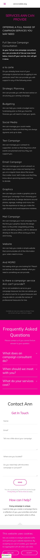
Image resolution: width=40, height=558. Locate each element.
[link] (20, 3)
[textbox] (20, 421)
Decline (11, 554)
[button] (5, 4)
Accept (29, 554)
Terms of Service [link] (24, 491)
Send (20, 482)
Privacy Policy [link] (12, 491)
